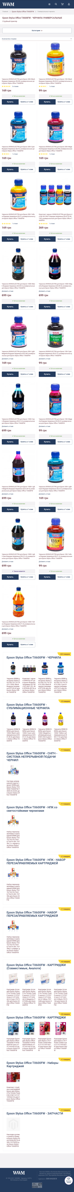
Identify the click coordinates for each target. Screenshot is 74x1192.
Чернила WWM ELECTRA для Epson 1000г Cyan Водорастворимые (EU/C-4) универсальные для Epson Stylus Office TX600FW (18, 421)
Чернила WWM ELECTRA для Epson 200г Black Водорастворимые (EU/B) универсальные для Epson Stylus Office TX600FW (18, 81)
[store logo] (8, 4)
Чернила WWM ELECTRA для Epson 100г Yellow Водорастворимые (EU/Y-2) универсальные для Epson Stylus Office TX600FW (55, 556)
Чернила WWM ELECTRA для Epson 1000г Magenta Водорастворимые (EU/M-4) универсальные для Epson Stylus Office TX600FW (55, 286)
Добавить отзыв (7, 291)
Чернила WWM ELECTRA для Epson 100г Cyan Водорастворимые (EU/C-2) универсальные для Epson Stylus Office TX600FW (55, 353)
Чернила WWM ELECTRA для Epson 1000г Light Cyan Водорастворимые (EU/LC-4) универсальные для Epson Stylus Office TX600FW (18, 556)
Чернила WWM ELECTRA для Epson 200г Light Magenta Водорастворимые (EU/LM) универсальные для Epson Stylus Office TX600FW (18, 353)
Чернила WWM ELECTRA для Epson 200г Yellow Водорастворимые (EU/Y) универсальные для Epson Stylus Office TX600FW (18, 216)
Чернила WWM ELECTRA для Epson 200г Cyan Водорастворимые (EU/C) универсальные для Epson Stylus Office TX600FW (18, 149)
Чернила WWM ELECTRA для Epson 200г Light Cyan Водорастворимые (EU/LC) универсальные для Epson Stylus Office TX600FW (55, 489)
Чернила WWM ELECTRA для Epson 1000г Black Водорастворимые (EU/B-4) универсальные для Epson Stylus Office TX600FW (18, 286)
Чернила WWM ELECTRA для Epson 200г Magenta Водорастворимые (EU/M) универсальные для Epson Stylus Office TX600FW (55, 149)
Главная (5, 11)
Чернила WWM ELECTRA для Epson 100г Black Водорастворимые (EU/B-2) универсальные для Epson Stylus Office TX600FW (55, 81)
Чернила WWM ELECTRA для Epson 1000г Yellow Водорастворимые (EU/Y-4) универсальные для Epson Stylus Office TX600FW (18, 624)
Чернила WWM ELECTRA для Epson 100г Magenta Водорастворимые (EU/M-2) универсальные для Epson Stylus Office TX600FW (55, 421)
